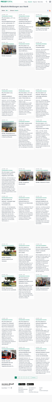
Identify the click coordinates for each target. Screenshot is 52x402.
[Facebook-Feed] (47, 11)
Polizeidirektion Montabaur (41, 43)
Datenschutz (21, 390)
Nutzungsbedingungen (23, 389)
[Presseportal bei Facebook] (7, 388)
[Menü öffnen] (50, 2)
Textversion (31, 389)
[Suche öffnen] (46, 2)
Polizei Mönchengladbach (41, 245)
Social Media (21, 392)
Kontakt (40, 388)
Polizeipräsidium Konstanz (7, 16)
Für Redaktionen (32, 388)
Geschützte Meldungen (33, 392)
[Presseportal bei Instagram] (11, 388)
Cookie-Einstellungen (43, 390)
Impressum (20, 388)
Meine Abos (40, 1)
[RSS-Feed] (50, 11)
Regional (35, 1)
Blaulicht (30, 1)
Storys (25, 1)
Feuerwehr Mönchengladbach (42, 16)
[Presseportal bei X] (9, 388)
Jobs (40, 389)
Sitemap (30, 390)
